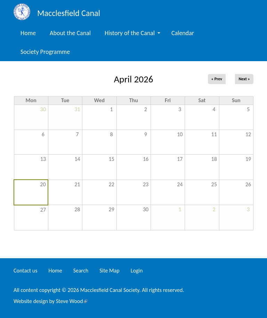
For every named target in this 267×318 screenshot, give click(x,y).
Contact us (25, 270)
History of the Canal (132, 33)
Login (137, 270)
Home (28, 33)
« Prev (216, 78)
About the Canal (70, 33)
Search (81, 270)
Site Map (109, 270)
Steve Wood (71, 301)
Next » (244, 78)
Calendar (182, 33)
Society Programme (45, 52)
